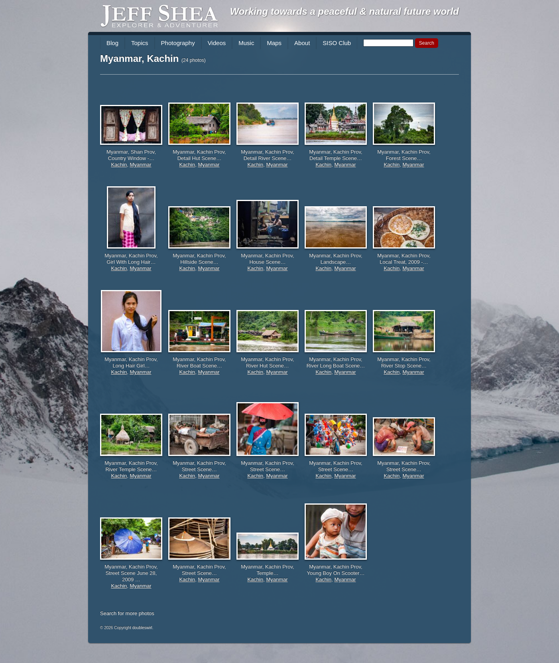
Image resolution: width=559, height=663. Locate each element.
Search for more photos (127, 613)
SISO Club (337, 42)
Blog (112, 42)
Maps (274, 42)
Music (246, 42)
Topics (139, 42)
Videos (217, 42)
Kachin (119, 165)
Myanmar (140, 165)
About (302, 42)
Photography (178, 42)
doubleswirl (142, 628)
